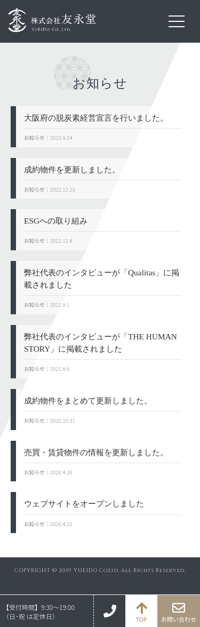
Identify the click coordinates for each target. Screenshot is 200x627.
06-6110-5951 (109, 611)
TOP (141, 619)
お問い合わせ (178, 619)
